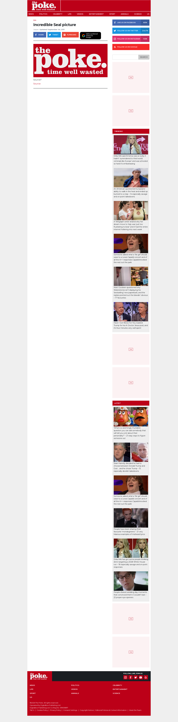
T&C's (32, 710)
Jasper (36, 29)
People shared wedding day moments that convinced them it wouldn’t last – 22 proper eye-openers (130, 595)
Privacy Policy (55, 710)
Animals (125, 14)
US (148, 14)
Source (37, 84)
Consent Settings (70, 710)
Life (69, 14)
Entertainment (96, 14)
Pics (34, 20)
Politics (43, 14)
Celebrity (57, 14)
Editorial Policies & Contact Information (111, 710)
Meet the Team (135, 710)
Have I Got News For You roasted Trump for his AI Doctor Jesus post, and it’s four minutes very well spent (131, 325)
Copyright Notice (87, 710)
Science (138, 14)
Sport (112, 14)
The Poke (43, 5)
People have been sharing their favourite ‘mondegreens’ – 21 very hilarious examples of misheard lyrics (129, 531)
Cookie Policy (42, 710)
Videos (80, 14)
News (31, 14)
